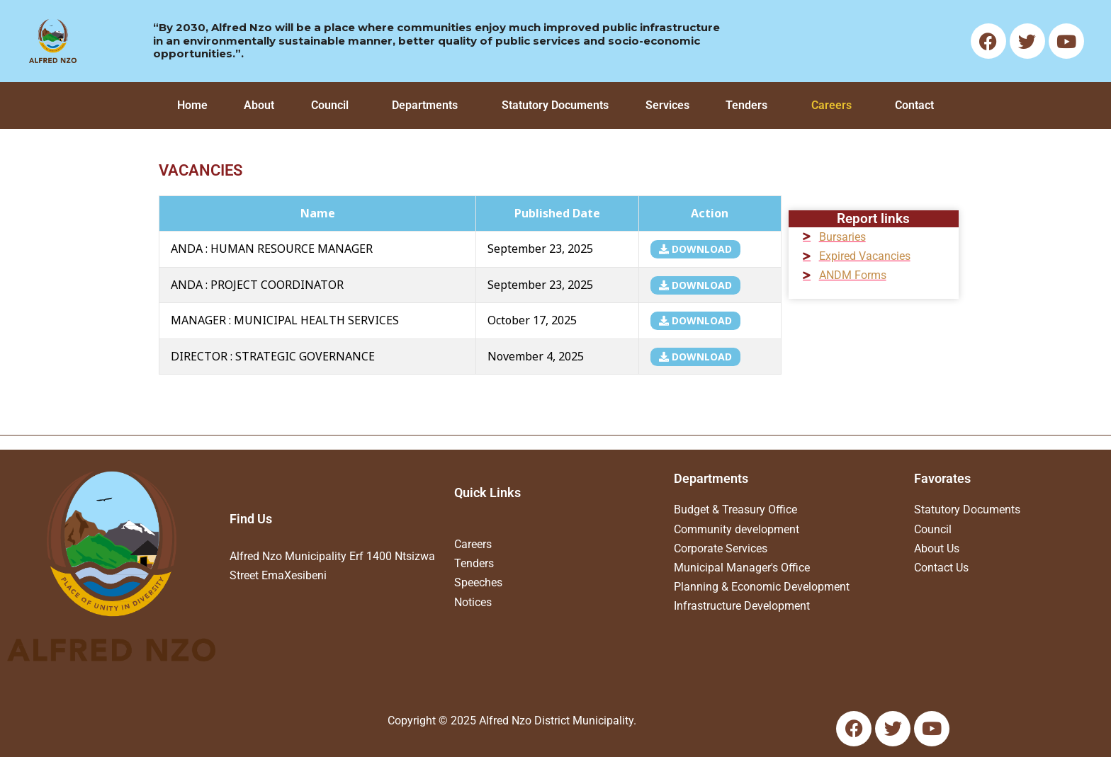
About (259, 105)
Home (192, 105)
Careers (831, 105)
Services (667, 105)
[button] (333, 105)
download (695, 249)
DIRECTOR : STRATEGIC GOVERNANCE (273, 356)
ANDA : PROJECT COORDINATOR (257, 284)
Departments (425, 105)
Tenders (746, 105)
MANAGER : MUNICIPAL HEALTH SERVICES (285, 320)
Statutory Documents (555, 105)
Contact (914, 105)
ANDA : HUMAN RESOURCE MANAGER (272, 248)
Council (330, 105)
